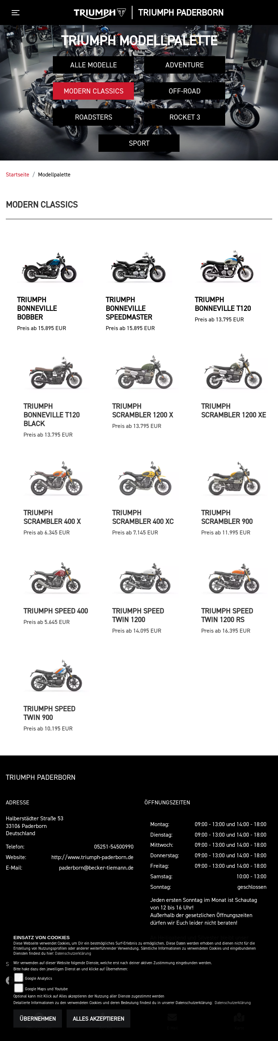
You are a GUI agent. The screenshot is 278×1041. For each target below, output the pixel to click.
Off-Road (185, 91)
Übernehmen (38, 1018)
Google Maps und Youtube (46, 989)
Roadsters (93, 117)
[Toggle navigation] (17, 12)
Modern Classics (93, 91)
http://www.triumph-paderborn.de (92, 857)
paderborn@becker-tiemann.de (96, 867)
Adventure (184, 65)
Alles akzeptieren (98, 1018)
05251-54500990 (114, 846)
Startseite (17, 174)
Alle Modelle (93, 65)
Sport (139, 143)
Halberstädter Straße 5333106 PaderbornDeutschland (34, 826)
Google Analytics (38, 978)
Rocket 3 (184, 117)
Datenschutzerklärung (73, 953)
